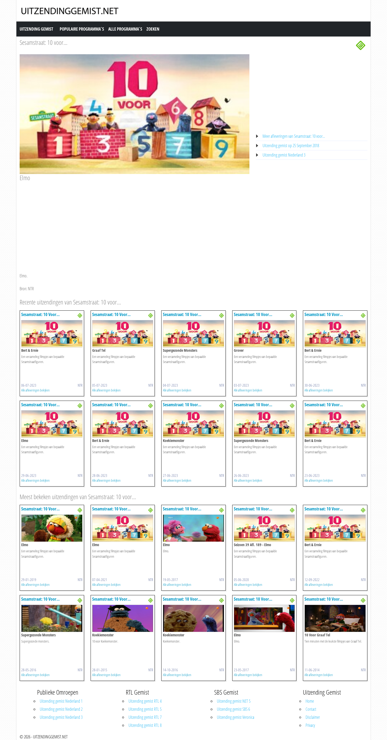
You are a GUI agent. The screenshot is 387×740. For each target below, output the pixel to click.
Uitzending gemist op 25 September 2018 (291, 145)
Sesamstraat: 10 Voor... (40, 314)
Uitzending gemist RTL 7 (145, 717)
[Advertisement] (134, 222)
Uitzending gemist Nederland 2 (61, 709)
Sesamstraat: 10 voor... (43, 42)
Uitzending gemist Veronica (235, 717)
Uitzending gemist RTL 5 (145, 709)
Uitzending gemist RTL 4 (145, 701)
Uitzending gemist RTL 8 (145, 725)
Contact (311, 709)
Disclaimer (313, 717)
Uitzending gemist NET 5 (233, 701)
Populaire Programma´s (82, 29)
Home (310, 701)
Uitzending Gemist (36, 29)
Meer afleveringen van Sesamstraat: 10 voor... (294, 136)
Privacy (310, 725)
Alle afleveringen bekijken (35, 390)
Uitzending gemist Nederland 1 (61, 701)
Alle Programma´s (125, 29)
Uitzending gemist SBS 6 (233, 709)
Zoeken (152, 29)
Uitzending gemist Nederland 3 (284, 155)
